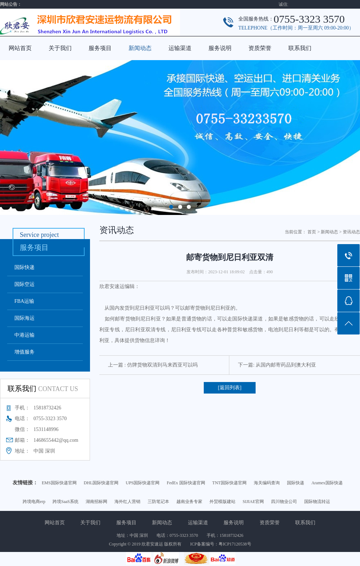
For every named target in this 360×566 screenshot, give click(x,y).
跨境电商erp (34, 501)
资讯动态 (351, 231)
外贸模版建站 (222, 501)
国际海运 (24, 318)
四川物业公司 (284, 501)
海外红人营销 (127, 501)
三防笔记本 (158, 501)
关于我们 (60, 48)
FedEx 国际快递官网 (186, 482)
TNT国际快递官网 (229, 482)
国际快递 (24, 267)
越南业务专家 (189, 501)
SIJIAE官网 (253, 501)
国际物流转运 (317, 501)
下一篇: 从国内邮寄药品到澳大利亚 (277, 365)
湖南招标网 (96, 501)
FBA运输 (24, 301)
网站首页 (20, 48)
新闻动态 (140, 48)
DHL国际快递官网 (101, 482)
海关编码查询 (267, 482)
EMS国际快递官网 (59, 482)
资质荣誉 (259, 48)
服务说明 (219, 48)
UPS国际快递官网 (142, 482)
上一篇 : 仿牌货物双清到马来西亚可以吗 (153, 365)
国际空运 (24, 284)
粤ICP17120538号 (235, 544)
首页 (311, 231)
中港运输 (24, 335)
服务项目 (100, 48)
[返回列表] (229, 387)
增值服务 (24, 352)
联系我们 (299, 48)
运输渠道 (180, 48)
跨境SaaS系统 (65, 501)
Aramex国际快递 (327, 482)
